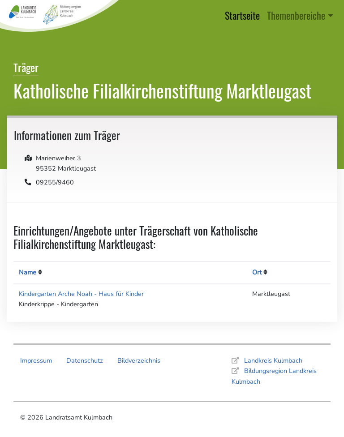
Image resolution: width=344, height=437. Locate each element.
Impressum (36, 360)
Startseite (244, 14)
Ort (257, 272)
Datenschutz (84, 360)
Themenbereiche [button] (296, 15)
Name (27, 272)
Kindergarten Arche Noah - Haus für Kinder (81, 293)
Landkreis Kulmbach (273, 360)
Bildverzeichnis (138, 360)
